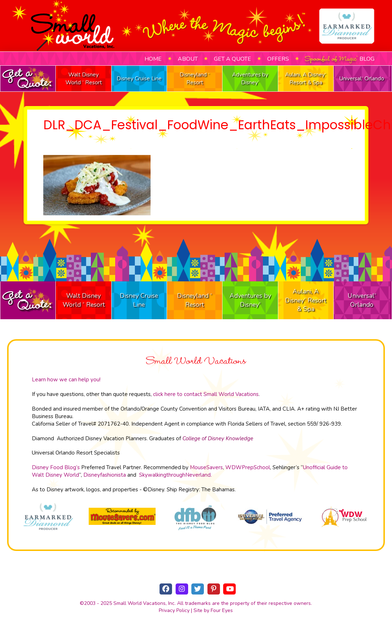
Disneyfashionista (104, 474)
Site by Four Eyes (213, 610)
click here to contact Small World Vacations (206, 394)
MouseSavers (206, 467)
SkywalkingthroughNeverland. (175, 474)
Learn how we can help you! (66, 379)
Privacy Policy (174, 610)
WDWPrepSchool (247, 467)
